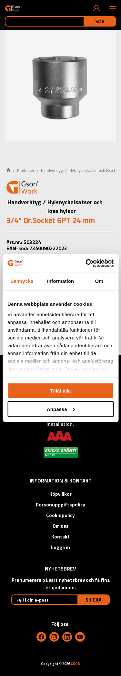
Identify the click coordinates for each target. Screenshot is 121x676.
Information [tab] (60, 281)
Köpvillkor (60, 494)
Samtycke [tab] (21, 281)
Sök (100, 21)
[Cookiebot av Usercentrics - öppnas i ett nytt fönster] (86, 263)
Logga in (60, 547)
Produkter (25, 170)
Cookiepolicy (60, 515)
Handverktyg (52, 170)
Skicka (94, 600)
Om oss (61, 526)
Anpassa (61, 409)
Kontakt (60, 536)
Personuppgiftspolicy (60, 504)
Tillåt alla (60, 390)
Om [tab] (99, 281)
